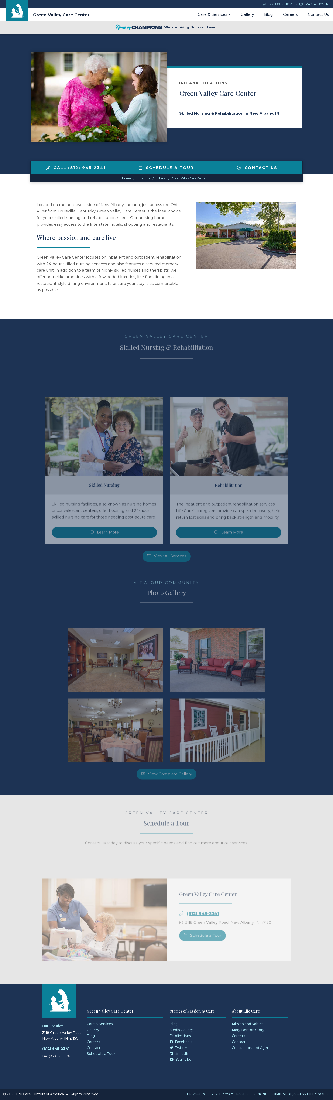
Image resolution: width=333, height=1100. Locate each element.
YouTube (180, 1059)
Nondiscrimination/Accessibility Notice (293, 1094)
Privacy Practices (235, 1094)
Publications (180, 1036)
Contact (93, 1048)
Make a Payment (314, 4)
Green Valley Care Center (61, 14)
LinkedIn (179, 1054)
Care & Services (214, 14)
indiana (161, 178)
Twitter (178, 1048)
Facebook (181, 1042)
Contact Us (318, 14)
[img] (48, 168)
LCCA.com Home (278, 4)
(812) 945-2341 (55, 1049)
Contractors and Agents (252, 1048)
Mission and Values (247, 1024)
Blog (268, 14)
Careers (290, 14)
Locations (143, 178)
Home (126, 178)
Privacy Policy (200, 1094)
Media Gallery (181, 1030)
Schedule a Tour (166, 167)
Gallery (247, 14)
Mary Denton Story (248, 1030)
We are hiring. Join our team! (166, 27)
